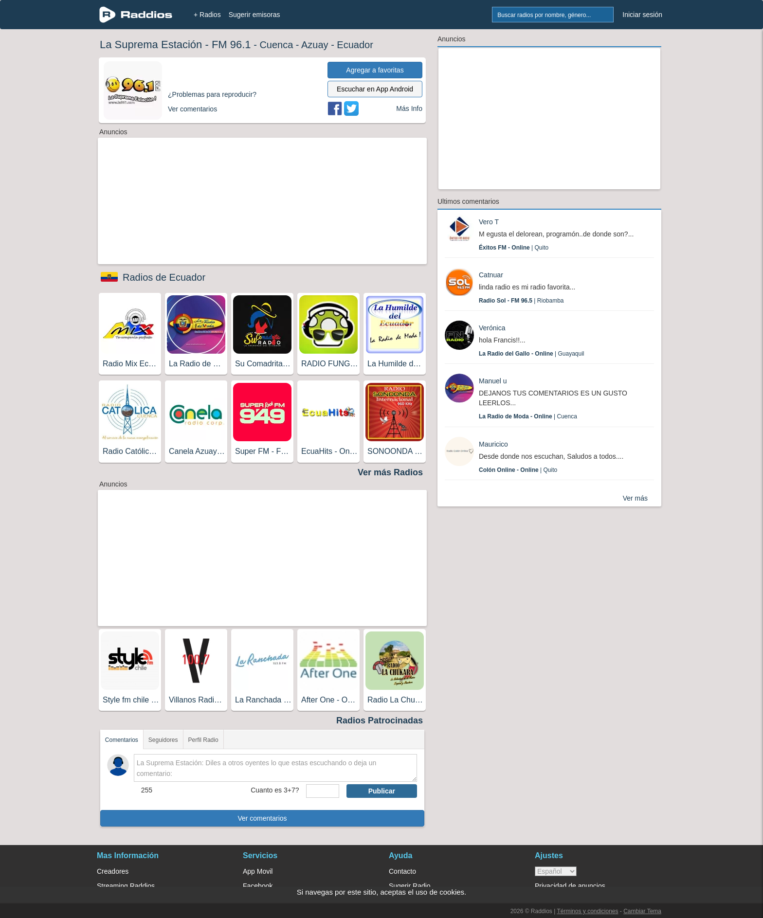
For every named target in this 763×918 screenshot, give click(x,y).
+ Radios (207, 14)
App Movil (257, 871)
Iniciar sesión (642, 14)
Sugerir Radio (410, 886)
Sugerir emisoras (254, 14)
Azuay (314, 44)
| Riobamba (521, 300)
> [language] (556, 871)
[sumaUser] (322, 791)
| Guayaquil (531, 353)
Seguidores (163, 740)
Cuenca (276, 44)
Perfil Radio (203, 740)
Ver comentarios (262, 818)
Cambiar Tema (642, 911)
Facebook (257, 886)
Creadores (112, 871)
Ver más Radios (390, 472)
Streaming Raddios (126, 886)
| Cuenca (528, 416)
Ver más (635, 498)
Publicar (381, 791)
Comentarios (121, 740)
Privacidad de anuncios (570, 886)
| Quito (513, 247)
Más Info (409, 108)
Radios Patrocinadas (379, 720)
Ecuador (355, 44)
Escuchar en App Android (375, 89)
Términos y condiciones (587, 911)
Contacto (402, 871)
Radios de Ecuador (164, 277)
